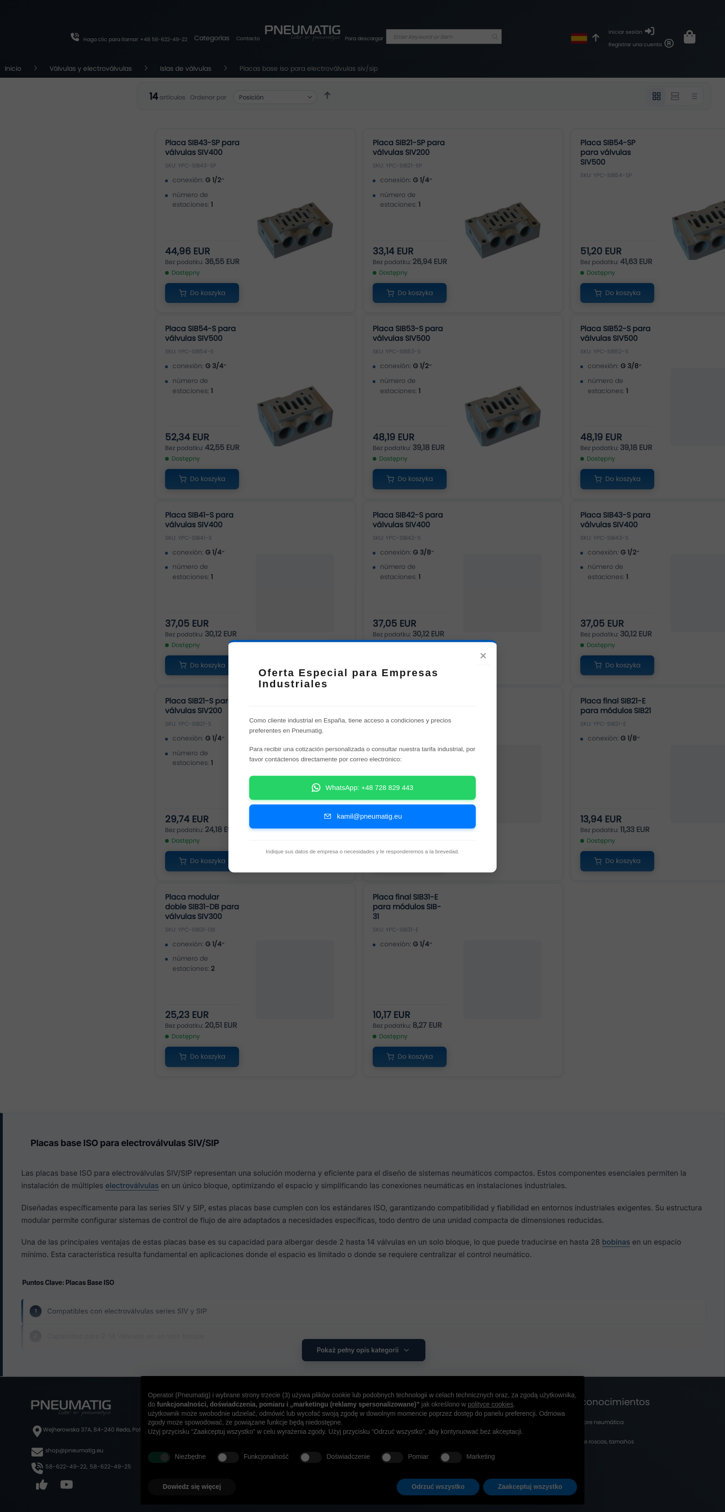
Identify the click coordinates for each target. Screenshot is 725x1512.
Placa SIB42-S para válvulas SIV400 (408, 520)
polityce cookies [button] (491, 1404)
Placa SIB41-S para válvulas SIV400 (199, 520)
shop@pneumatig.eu (74, 1450)
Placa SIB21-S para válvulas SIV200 (199, 706)
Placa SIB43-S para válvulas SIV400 (615, 520)
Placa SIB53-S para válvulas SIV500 (408, 333)
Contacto (248, 38)
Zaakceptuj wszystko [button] (530, 1486)
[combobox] (444, 36)
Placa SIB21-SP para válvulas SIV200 (409, 147)
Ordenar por (208, 97)
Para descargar (364, 38)
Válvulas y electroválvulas (91, 68)
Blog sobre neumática (594, 1422)
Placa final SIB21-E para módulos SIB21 (615, 706)
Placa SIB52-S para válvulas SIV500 (615, 333)
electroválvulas (132, 1185)
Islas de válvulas (186, 68)
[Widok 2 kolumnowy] (675, 96)
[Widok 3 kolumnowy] (656, 96)
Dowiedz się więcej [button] (192, 1486)
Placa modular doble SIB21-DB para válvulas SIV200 (410, 711)
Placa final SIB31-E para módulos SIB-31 (407, 907)
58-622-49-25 (110, 1466)
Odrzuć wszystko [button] (438, 1486)
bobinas (616, 1242)
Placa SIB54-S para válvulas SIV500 (200, 333)
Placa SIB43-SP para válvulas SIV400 (202, 147)
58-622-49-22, (66, 1466)
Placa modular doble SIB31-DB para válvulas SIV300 (202, 907)
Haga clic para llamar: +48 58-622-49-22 (135, 39)
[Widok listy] (693, 96)
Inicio (14, 68)
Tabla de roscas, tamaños (599, 1441)
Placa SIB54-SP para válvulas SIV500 (607, 152)
